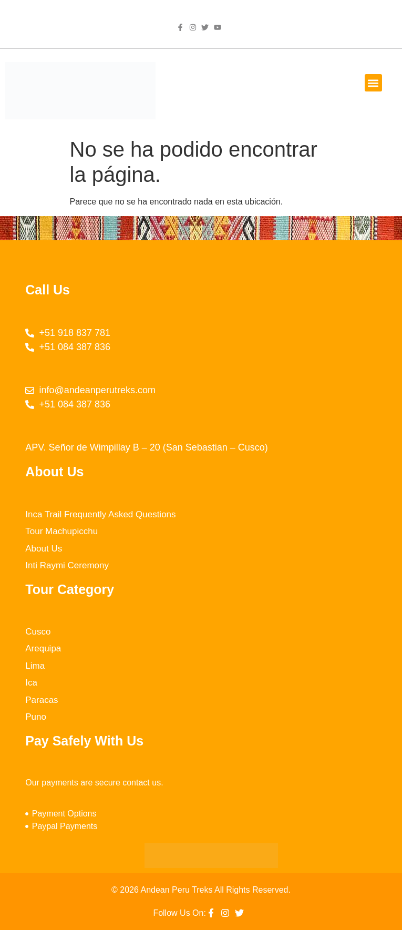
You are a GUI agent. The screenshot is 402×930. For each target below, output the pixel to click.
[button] (373, 82)
